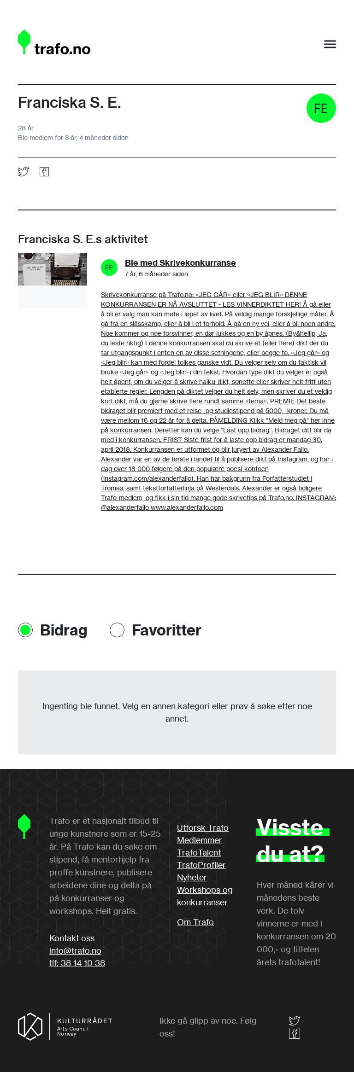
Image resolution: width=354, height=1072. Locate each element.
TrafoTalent (199, 852)
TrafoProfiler (201, 865)
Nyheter (192, 877)
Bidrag (64, 630)
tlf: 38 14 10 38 (77, 963)
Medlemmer (199, 840)
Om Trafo (195, 922)
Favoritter (166, 630)
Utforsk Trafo (203, 827)
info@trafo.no (75, 950)
